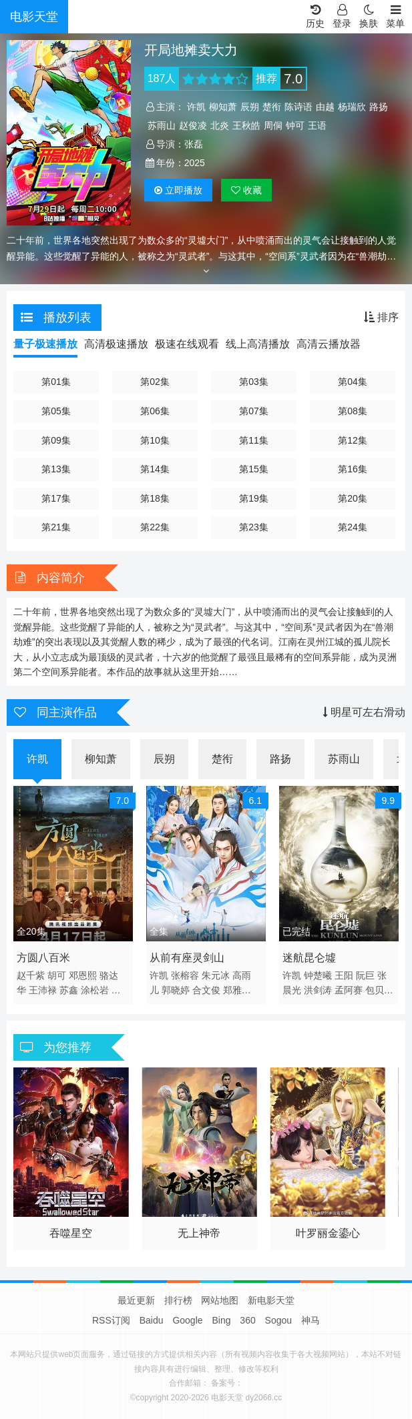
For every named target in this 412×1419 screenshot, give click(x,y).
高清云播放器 (328, 344)
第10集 (155, 440)
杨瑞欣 (352, 106)
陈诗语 (298, 106)
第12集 (352, 440)
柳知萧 (223, 106)
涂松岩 (95, 990)
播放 (178, 190)
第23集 (253, 527)
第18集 (155, 498)
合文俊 (206, 990)
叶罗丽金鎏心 (328, 1233)
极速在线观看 (187, 344)
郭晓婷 (176, 990)
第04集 (352, 381)
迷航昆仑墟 (309, 957)
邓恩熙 (83, 975)
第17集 (56, 498)
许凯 (196, 106)
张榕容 (185, 975)
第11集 (253, 440)
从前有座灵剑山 (187, 957)
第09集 (56, 440)
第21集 (56, 527)
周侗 (273, 125)
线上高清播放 (258, 344)
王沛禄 (43, 990)
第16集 (352, 469)
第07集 (253, 411)
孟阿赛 (349, 990)
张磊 (193, 144)
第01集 (56, 381)
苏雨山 (162, 125)
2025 (194, 162)
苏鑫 (68, 990)
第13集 (56, 469)
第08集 (352, 411)
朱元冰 (216, 975)
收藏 (246, 190)
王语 (317, 125)
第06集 (155, 411)
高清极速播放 (116, 344)
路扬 (378, 106)
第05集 (56, 411)
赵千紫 (31, 975)
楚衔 (271, 106)
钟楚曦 (318, 975)
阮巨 (365, 975)
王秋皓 (246, 125)
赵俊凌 (193, 125)
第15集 (253, 469)
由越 (325, 106)
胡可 (56, 975)
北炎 (219, 125)
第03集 (253, 381)
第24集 (352, 527)
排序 (381, 317)
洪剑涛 (318, 990)
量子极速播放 (45, 344)
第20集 (352, 498)
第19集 (253, 498)
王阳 (344, 975)
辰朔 (249, 106)
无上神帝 (199, 1233)
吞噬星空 (70, 1233)
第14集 (155, 469)
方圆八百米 (43, 957)
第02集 (155, 381)
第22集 (155, 527)
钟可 (295, 125)
